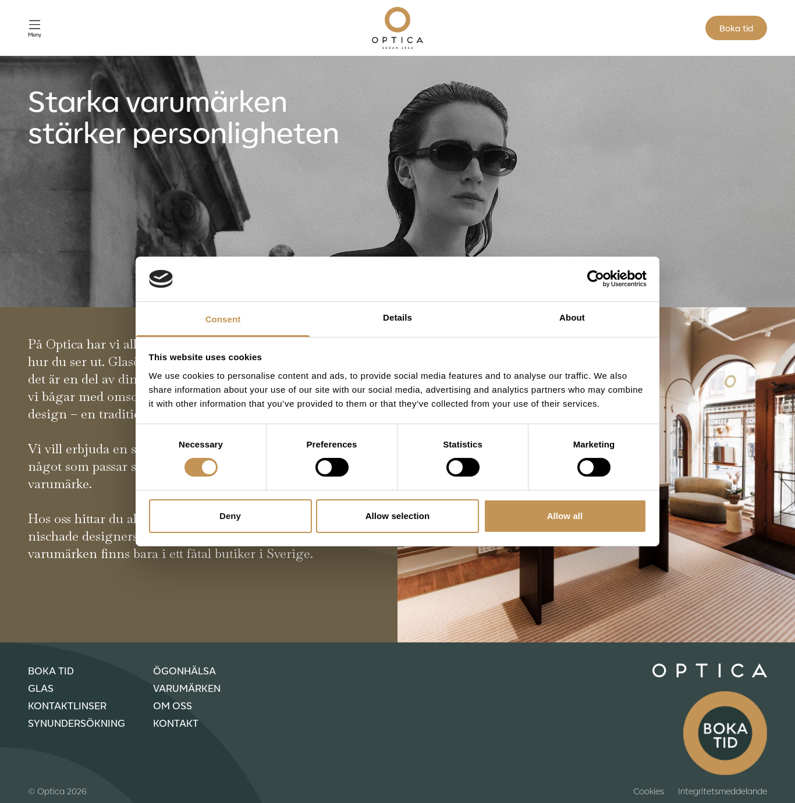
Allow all (565, 516)
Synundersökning (76, 722)
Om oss (172, 705)
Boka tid (736, 28)
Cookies (648, 791)
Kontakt (175, 722)
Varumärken (187, 687)
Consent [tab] (223, 319)
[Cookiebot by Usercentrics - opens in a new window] (596, 278)
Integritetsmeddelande (722, 791)
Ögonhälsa (184, 670)
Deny (230, 516)
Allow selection (397, 516)
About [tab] (572, 317)
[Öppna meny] (34, 28)
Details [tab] (397, 317)
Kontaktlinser (67, 705)
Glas (41, 687)
